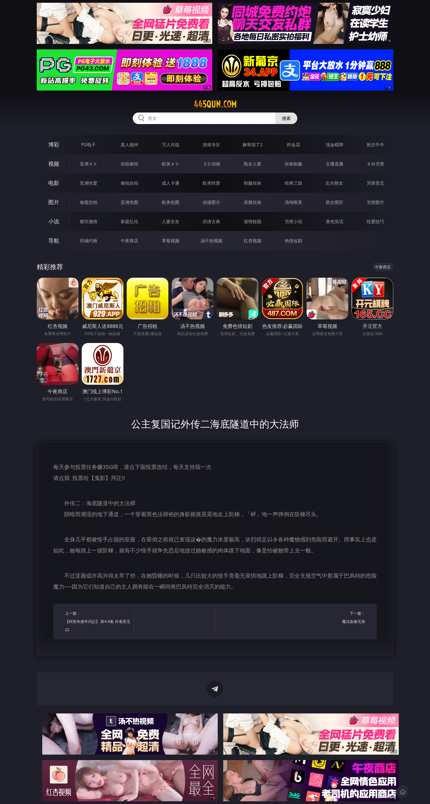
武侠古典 (211, 221)
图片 (53, 202)
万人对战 (170, 145)
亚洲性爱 (88, 183)
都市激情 (88, 221)
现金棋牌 (334, 145)
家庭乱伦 (129, 221)
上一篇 (98, 622)
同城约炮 (88, 241)
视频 (53, 163)
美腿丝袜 (252, 202)
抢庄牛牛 (375, 145)
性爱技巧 (375, 221)
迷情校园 (252, 221)
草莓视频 (170, 241)
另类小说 (293, 221)
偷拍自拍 (129, 183)
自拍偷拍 (129, 164)
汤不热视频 (211, 241)
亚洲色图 (129, 202)
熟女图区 (334, 202)
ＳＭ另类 (375, 164)
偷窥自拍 (88, 202)
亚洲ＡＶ (88, 164)
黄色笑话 (334, 221)
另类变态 (375, 183)
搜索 (286, 118)
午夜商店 (129, 241)
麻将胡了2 (252, 145)
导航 (53, 240)
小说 (53, 221)
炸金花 (293, 145)
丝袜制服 (293, 164)
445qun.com (215, 104)
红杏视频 (252, 241)
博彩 (53, 144)
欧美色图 (170, 202)
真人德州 (129, 145)
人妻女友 (170, 221)
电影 (53, 183)
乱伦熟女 (334, 183)
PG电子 (88, 145)
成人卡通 (170, 183)
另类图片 (375, 202)
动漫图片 (211, 202)
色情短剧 (293, 241)
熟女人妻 (252, 164)
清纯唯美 (293, 202)
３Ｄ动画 (211, 164)
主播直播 (334, 164)
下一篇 (332, 618)
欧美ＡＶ (170, 164)
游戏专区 (211, 145)
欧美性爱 (211, 183)
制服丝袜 (252, 183)
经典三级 (293, 183)
